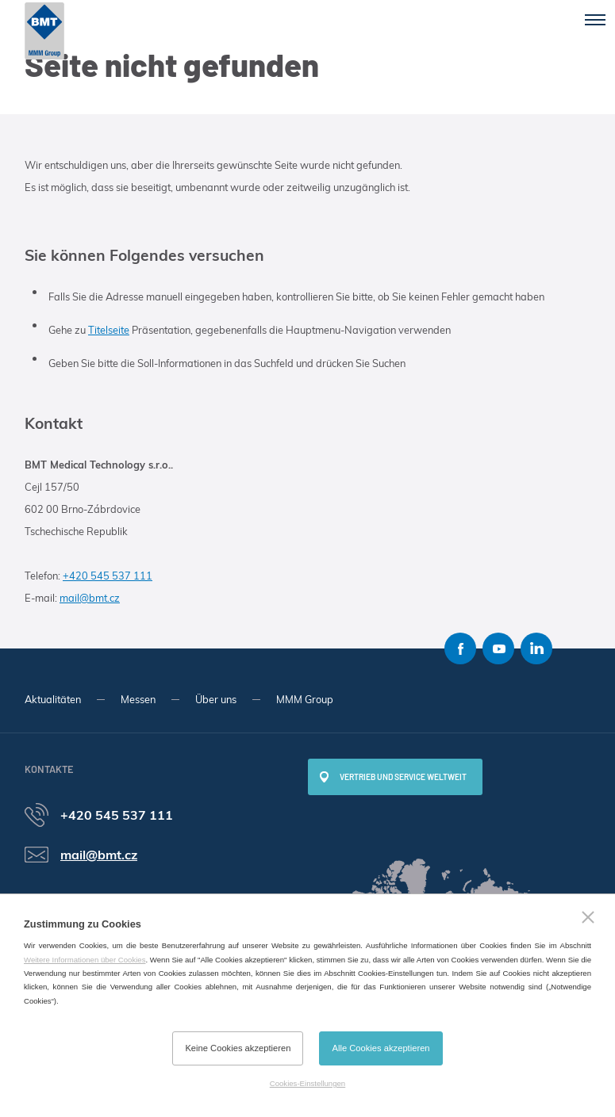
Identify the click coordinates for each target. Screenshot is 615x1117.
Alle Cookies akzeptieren (380, 1048)
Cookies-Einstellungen (307, 1083)
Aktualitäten (53, 699)
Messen (138, 699)
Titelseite (108, 329)
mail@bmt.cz (90, 597)
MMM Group (304, 699)
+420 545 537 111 (107, 575)
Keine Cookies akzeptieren (237, 1048)
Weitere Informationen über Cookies (84, 959)
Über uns (215, 699)
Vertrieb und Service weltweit (403, 777)
